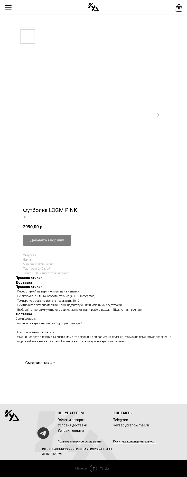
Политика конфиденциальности (135, 441)
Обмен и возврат (71, 420)
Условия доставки (72, 425)
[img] (93, 7)
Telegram (120, 420)
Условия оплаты (71, 431)
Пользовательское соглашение (80, 441)
